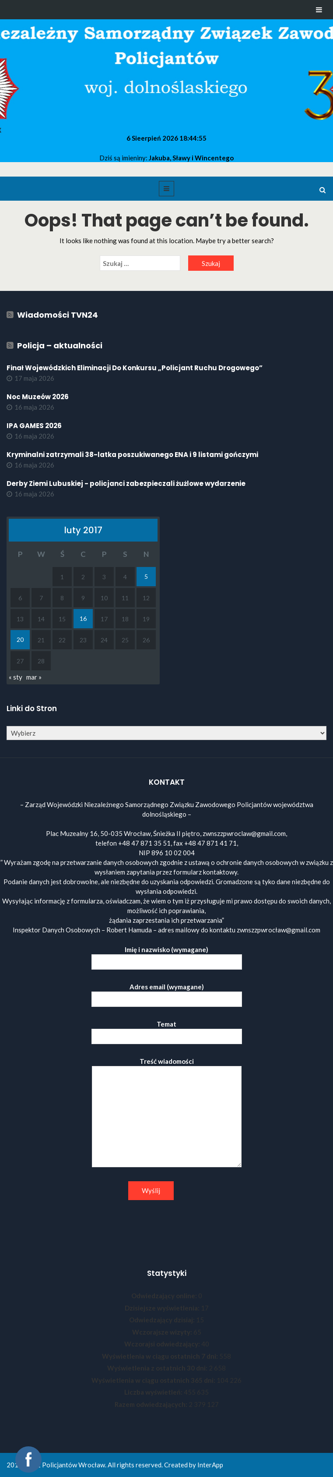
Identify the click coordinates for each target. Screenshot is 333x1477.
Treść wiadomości (167, 1113)
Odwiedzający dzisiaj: (162, 1320)
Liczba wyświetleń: (154, 1392)
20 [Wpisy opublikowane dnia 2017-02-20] (20, 639)
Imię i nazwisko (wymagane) (166, 956)
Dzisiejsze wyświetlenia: (163, 1308)
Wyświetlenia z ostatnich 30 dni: (158, 1368)
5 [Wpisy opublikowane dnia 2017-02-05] (146, 576)
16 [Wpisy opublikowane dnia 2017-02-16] (83, 618)
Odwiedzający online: (164, 1296)
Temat (166, 1030)
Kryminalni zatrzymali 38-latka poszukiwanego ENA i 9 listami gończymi (132, 454)
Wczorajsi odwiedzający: (162, 1344)
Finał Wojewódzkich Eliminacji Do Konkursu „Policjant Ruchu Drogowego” (135, 367)
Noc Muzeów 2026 (38, 396)
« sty (15, 677)
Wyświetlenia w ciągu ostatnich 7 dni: (160, 1356)
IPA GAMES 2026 (34, 425)
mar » (34, 677)
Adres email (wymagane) (166, 993)
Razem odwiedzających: (152, 1404)
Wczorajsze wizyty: (162, 1332)
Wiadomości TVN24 (57, 314)
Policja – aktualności (59, 345)
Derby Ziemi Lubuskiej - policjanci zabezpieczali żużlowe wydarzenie (126, 483)
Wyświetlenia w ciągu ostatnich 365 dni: (154, 1380)
